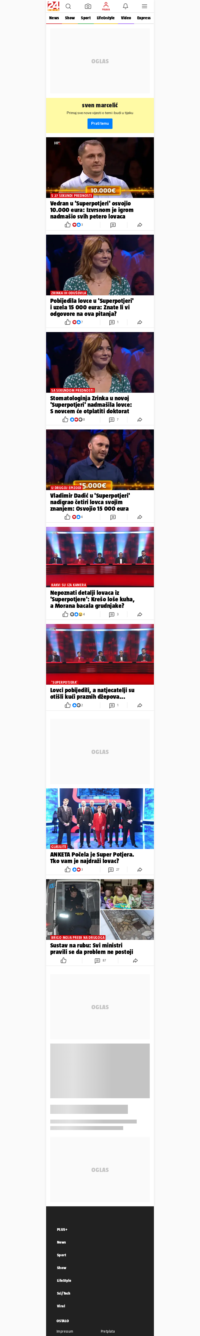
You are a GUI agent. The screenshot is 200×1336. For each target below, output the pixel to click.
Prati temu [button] (100, 123)
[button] (68, 6)
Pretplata (108, 1331)
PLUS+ (62, 1229)
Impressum (65, 1331)
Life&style (106, 18)
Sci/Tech (63, 1293)
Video (126, 18)
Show (70, 18)
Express (144, 18)
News (54, 18)
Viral (61, 1306)
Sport (85, 18)
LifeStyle (64, 1280)
